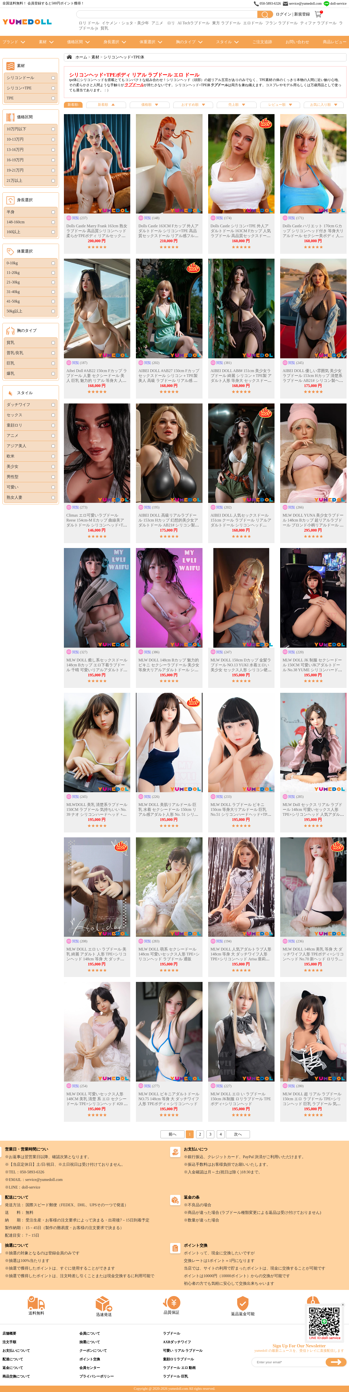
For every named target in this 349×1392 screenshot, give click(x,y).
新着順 (106, 105)
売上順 (236, 105)
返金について (12, 1368)
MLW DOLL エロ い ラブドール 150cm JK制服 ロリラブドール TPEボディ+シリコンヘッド (241, 1099)
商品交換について (16, 1376)
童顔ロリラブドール (178, 1359)
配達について (12, 1359)
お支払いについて (16, 1350)
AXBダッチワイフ (177, 1342)
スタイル (224, 42)
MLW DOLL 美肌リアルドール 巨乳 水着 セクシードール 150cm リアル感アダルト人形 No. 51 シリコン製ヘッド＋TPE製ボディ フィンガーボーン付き (168, 814)
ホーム (81, 57)
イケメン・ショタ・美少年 (125, 23)
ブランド (10, 42)
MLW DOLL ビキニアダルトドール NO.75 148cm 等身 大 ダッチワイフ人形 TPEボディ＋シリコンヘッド (168, 1099)
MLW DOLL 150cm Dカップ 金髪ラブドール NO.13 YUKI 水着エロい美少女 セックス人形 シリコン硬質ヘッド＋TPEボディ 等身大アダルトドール (241, 670)
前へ (172, 1134)
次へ (238, 1134)
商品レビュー (335, 42)
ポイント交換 (89, 1359)
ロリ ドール (89, 23)
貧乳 (104, 28)
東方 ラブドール (226, 23)
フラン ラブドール (281, 23)
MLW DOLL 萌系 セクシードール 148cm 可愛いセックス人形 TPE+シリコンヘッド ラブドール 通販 (169, 954)
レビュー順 (280, 105)
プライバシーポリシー (96, 1376)
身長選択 (111, 42)
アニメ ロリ (163, 23)
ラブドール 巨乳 (175, 1376)
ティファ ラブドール (318, 23)
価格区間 (75, 42)
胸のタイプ (186, 42)
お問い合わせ (297, 42)
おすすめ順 (193, 105)
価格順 (149, 105)
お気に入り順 (323, 105)
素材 (43, 42)
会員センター (89, 1368)
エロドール (253, 23)
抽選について (89, 1342)
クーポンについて (93, 1350)
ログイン (283, 14)
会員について (89, 1333)
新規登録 (302, 14)
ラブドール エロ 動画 (179, 1368)
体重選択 (147, 42)
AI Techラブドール (193, 23)
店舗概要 (9, 1333)
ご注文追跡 (262, 42)
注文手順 (9, 1342)
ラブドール (171, 1333)
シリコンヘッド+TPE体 (123, 57)
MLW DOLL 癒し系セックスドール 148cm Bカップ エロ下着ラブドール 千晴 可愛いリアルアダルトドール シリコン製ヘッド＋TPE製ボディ (96, 670)
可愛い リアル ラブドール (183, 1350)
